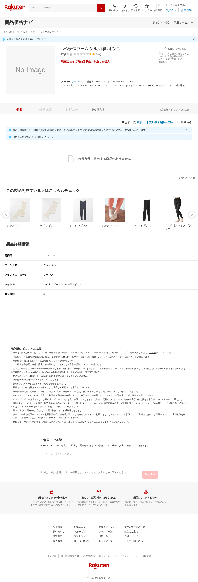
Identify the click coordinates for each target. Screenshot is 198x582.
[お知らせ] (125, 8)
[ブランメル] (77, 81)
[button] (125, 8)
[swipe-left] (6, 214)
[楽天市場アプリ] (107, 541)
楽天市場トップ (11, 32)
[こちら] (162, 59)
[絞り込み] (184, 122)
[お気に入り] (147, 8)
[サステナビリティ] (108, 556)
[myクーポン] (80, 531)
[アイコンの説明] (186, 178)
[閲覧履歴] (135, 8)
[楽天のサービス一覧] (134, 527)
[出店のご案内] (131, 531)
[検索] (101, 8)
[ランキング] (79, 536)
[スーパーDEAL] (81, 541)
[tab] (19, 109)
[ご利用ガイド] (131, 536)
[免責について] (165, 61)
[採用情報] (146, 556)
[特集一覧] (103, 536)
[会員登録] (186, 10)
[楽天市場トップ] (107, 527)
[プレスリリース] (129, 556)
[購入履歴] (158, 8)
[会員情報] (57, 527)
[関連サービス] (183, 22)
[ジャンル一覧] (161, 22)
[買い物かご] (59, 531)
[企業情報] (51, 556)
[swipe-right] (192, 214)
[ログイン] (170, 10)
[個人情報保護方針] (70, 556)
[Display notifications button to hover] (114, 8)
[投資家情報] (89, 556)
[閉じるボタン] (194, 39)
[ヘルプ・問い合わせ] (134, 541)
